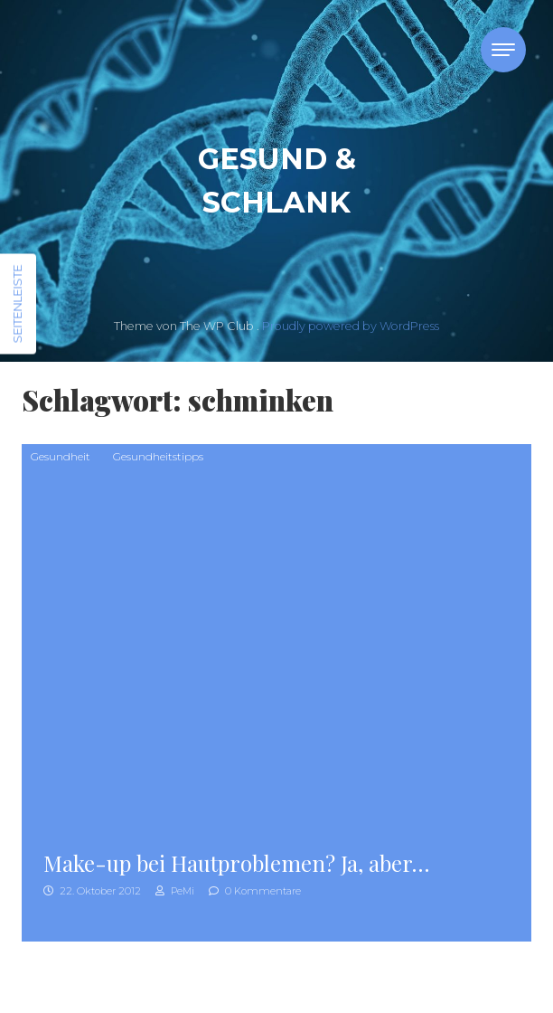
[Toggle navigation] (503, 49)
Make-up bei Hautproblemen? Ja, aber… (236, 862)
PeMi (174, 891)
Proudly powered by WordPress (350, 326)
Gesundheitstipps (158, 456)
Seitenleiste (17, 304)
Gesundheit (60, 456)
